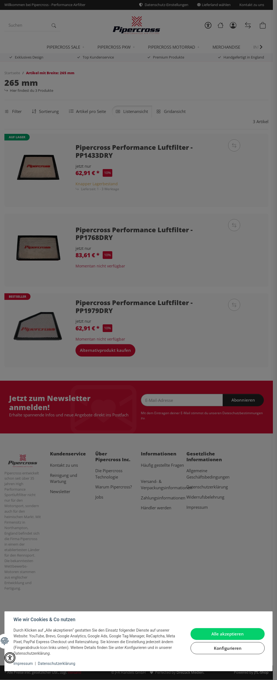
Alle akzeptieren (227, 634)
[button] (9, 657)
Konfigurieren (228, 648)
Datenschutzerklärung (56, 663)
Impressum (23, 663)
